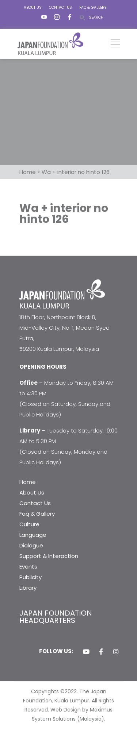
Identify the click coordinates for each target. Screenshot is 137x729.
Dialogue (31, 545)
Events (28, 566)
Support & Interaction (48, 556)
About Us (31, 492)
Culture (29, 524)
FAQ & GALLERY (92, 7)
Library (28, 588)
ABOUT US (33, 7)
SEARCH (96, 17)
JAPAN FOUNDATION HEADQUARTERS (55, 616)
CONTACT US (60, 7)
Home (27, 482)
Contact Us (35, 503)
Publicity (30, 577)
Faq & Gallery (37, 513)
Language (32, 535)
